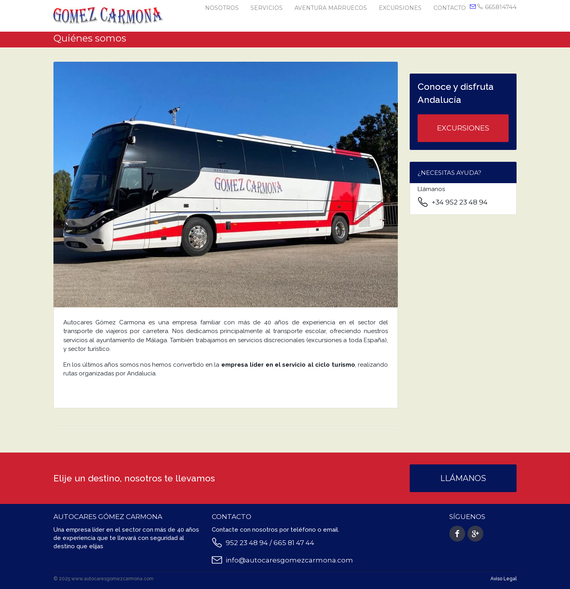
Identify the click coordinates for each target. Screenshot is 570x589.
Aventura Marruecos (330, 7)
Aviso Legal (503, 578)
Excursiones (400, 7)
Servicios (267, 7)
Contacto (449, 7)
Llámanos (463, 478)
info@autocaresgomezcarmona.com (289, 560)
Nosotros (222, 7)
